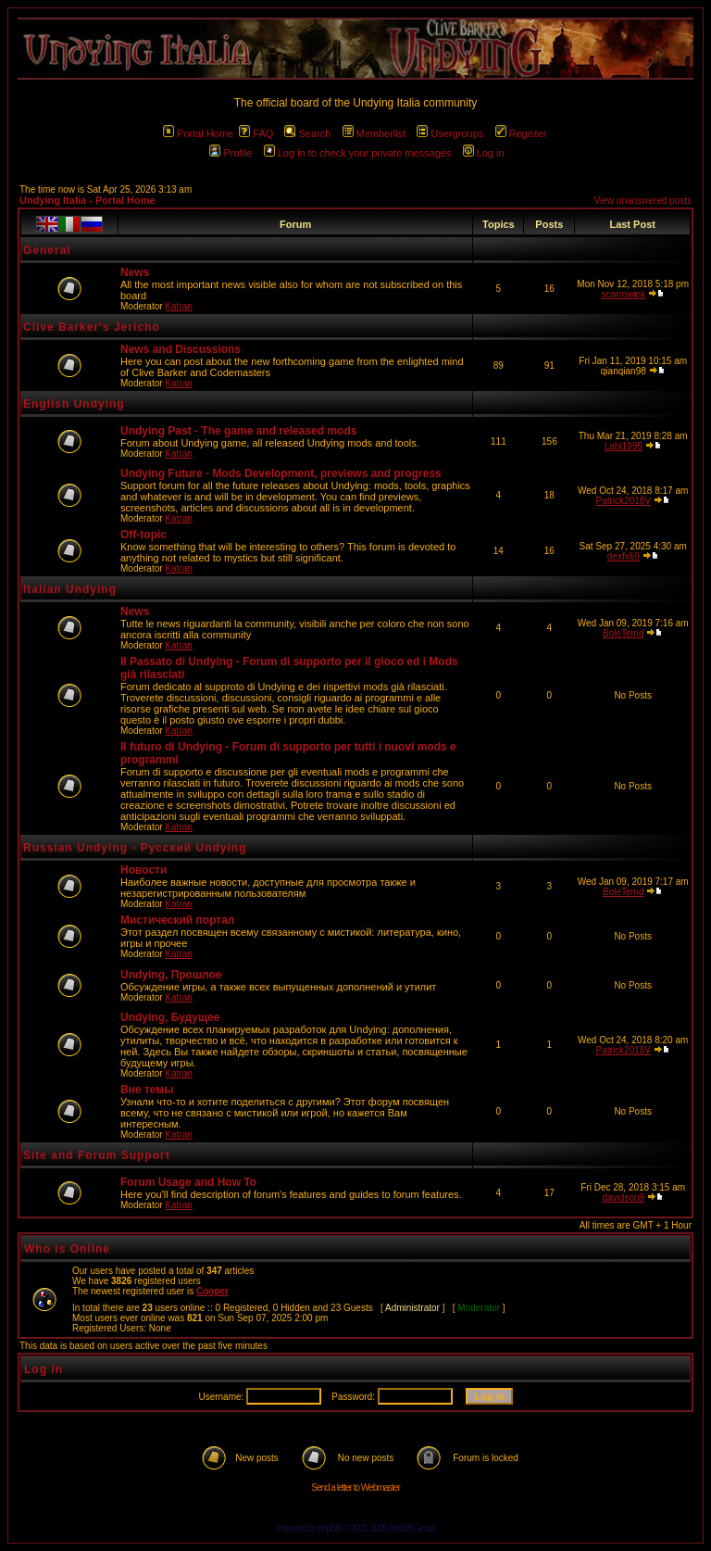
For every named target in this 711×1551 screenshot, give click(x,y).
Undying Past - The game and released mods (238, 430)
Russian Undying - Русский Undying (135, 847)
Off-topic (143, 534)
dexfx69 (623, 556)
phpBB (329, 1528)
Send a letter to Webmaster (355, 1487)
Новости (143, 870)
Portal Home (198, 133)
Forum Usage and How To (188, 1182)
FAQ (256, 133)
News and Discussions (180, 349)
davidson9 (623, 1197)
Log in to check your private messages (358, 152)
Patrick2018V (623, 501)
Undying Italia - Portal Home (87, 200)
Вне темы (146, 1089)
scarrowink (623, 294)
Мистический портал (177, 920)
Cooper (212, 1291)
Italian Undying (70, 589)
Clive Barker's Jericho (91, 327)
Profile (230, 152)
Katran (178, 306)
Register (521, 133)
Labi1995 (623, 446)
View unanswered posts (643, 200)
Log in (484, 152)
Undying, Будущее (169, 1017)
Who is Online (67, 1248)
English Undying (74, 403)
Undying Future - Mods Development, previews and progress (281, 473)
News (134, 272)
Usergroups (450, 133)
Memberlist (374, 133)
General (47, 250)
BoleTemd (623, 633)
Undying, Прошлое (170, 974)
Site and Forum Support (96, 1155)
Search (307, 133)
